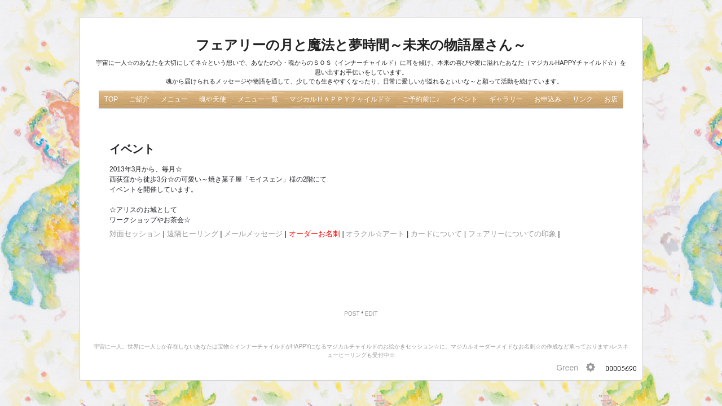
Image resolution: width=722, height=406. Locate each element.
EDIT (371, 314)
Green (567, 367)
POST (351, 314)
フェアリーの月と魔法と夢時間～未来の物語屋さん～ (361, 45)
